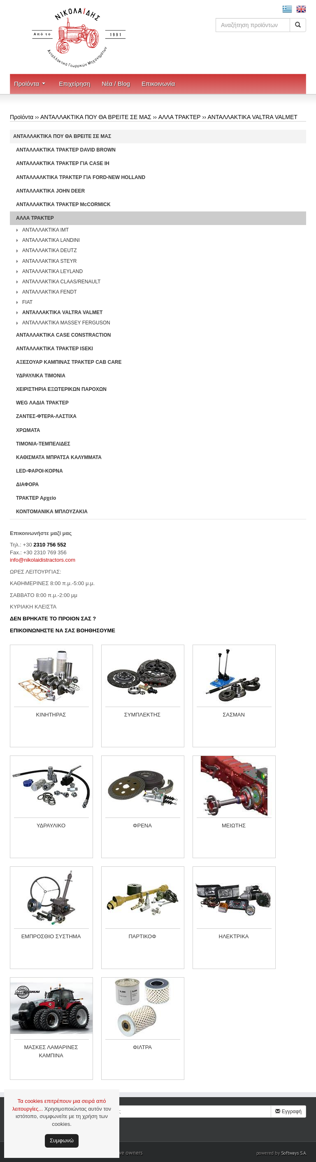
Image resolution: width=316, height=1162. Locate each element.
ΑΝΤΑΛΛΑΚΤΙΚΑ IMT (45, 230)
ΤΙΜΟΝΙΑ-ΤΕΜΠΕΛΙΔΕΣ (43, 444)
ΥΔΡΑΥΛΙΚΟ (51, 825)
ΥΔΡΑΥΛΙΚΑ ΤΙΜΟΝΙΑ (40, 376)
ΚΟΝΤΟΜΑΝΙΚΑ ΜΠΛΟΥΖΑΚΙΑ (52, 511)
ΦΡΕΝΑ (142, 825)
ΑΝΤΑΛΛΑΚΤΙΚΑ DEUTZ (49, 250)
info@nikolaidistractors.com (42, 560)
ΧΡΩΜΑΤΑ (28, 430)
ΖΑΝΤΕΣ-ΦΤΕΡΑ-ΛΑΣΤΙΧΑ (46, 416)
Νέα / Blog (116, 83)
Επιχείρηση (74, 83)
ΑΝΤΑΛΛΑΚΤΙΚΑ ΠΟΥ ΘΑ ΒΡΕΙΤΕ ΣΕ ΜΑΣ (95, 117)
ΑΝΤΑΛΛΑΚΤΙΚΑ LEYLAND (52, 271)
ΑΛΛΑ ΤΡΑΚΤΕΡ (179, 117)
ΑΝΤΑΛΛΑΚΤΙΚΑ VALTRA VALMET (252, 117)
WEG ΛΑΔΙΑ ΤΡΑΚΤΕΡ (42, 403)
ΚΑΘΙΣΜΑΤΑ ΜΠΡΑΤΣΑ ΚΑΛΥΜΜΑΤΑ (59, 457)
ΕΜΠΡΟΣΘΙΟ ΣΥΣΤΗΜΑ (51, 936)
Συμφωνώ (62, 1140)
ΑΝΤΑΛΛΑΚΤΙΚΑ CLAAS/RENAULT (61, 282)
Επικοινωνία (158, 83)
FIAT (27, 302)
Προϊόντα (26, 83)
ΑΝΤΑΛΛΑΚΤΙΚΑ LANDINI (51, 240)
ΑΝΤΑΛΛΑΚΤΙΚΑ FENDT (49, 292)
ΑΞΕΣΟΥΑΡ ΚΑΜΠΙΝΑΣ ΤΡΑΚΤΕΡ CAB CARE (69, 362)
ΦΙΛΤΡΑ (142, 1047)
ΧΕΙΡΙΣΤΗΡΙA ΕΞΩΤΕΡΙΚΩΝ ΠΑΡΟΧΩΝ (61, 389)
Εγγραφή (288, 1111)
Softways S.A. (294, 1153)
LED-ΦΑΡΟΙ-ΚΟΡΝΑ (39, 471)
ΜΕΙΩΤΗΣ (234, 825)
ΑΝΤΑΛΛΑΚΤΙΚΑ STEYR (49, 261)
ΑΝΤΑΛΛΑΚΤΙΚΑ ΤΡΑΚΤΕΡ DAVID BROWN (66, 150)
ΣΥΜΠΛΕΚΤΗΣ (142, 715)
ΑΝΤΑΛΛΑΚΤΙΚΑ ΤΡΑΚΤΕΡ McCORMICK (63, 204)
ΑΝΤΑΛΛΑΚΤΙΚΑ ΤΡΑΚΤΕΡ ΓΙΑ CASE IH (62, 163)
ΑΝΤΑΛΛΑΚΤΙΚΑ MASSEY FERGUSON (66, 323)
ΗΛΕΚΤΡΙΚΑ (234, 936)
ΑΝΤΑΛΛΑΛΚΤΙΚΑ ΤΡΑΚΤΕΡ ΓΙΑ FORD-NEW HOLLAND (80, 177)
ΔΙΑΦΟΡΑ (27, 484)
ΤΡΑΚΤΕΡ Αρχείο (36, 498)
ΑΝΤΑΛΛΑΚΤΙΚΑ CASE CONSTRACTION (63, 335)
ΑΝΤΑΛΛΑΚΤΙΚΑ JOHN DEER (50, 191)
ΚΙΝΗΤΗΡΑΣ (51, 715)
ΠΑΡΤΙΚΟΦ (142, 936)
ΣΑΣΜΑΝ (234, 715)
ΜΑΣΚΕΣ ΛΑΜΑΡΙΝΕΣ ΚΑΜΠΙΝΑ (51, 1051)
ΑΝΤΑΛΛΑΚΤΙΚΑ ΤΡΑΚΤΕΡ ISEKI (54, 348)
